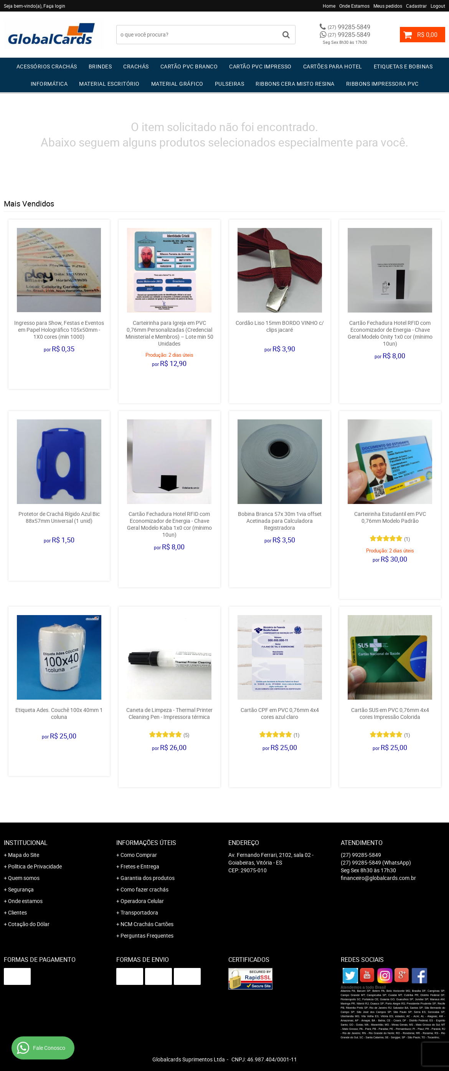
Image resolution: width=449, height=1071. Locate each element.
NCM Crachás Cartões (147, 924)
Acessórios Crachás (47, 66)
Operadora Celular (142, 901)
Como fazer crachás (144, 889)
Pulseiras (229, 83)
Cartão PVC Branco (189, 66)
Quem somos (24, 877)
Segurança (21, 889)
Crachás (136, 66)
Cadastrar (416, 6)
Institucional (26, 842)
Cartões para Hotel (332, 66)
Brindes (100, 66)
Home (329, 6)
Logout (438, 6)
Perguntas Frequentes (147, 935)
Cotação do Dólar (29, 924)
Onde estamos (25, 901)
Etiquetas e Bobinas (403, 66)
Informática (49, 83)
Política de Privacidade (35, 866)
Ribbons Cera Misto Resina (295, 83)
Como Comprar (139, 854)
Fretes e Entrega (140, 866)
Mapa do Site (23, 854)
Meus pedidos (387, 6)
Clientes (17, 912)
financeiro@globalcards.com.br (378, 877)
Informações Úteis (146, 842)
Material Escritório (109, 83)
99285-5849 (349, 27)
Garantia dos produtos (148, 877)
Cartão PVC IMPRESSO (260, 66)
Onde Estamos (354, 6)
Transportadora (139, 912)
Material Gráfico (177, 83)
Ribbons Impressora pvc (382, 83)
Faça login (54, 6)
